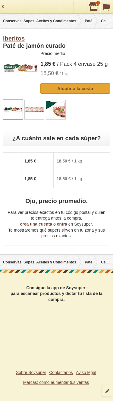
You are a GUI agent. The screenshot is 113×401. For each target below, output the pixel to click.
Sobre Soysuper (31, 372)
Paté (88, 21)
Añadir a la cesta (75, 88)
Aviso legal (86, 372)
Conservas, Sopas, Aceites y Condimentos (39, 21)
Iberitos (14, 38)
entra (62, 224)
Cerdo (106, 21)
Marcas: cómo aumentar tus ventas (56, 382)
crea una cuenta (36, 224)
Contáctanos (61, 372)
